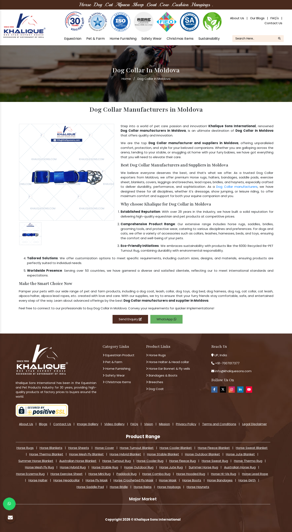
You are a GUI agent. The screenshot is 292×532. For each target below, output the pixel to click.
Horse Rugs (156, 355)
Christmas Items (180, 38)
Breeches (154, 382)
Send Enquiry (130, 319)
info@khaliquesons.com (233, 371)
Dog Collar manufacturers (237, 186)
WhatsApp (166, 319)
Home (126, 79)
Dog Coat (155, 389)
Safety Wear (151, 38)
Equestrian (72, 38)
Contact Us (273, 23)
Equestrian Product (118, 355)
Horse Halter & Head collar (167, 362)
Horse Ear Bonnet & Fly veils (168, 368)
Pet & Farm (95, 38)
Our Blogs (257, 18)
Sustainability (209, 38)
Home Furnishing (123, 38)
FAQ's (275, 18)
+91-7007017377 (227, 363)
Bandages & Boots (161, 375)
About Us (237, 18)
